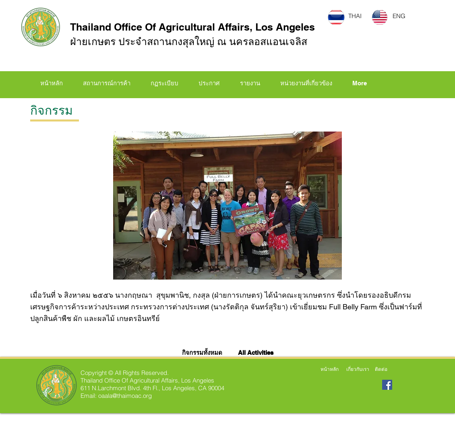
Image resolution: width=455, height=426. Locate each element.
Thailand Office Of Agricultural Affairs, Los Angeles (192, 27)
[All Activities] (256, 352)
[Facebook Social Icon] (387, 385)
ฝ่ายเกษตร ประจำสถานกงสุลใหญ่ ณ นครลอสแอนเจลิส (188, 41)
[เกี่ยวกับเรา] (357, 369)
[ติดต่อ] (381, 369)
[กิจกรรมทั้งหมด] (203, 352)
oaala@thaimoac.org (125, 395)
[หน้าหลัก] (329, 369)
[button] (164, 83)
